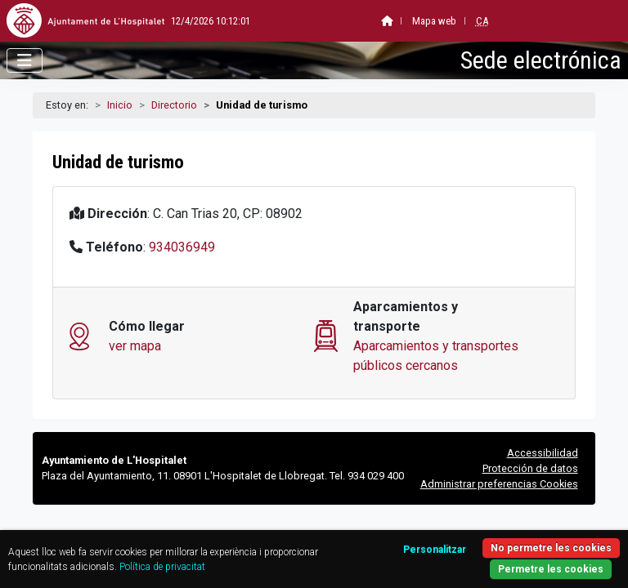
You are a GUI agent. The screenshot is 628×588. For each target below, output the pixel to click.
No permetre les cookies (551, 548)
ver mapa (135, 346)
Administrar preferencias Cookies (499, 484)
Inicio (119, 105)
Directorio (174, 105)
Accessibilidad (542, 453)
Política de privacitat (162, 566)
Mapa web (394, 21)
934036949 (182, 247)
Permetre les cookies (550, 569)
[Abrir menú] (25, 60)
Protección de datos (530, 468)
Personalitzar (434, 549)
